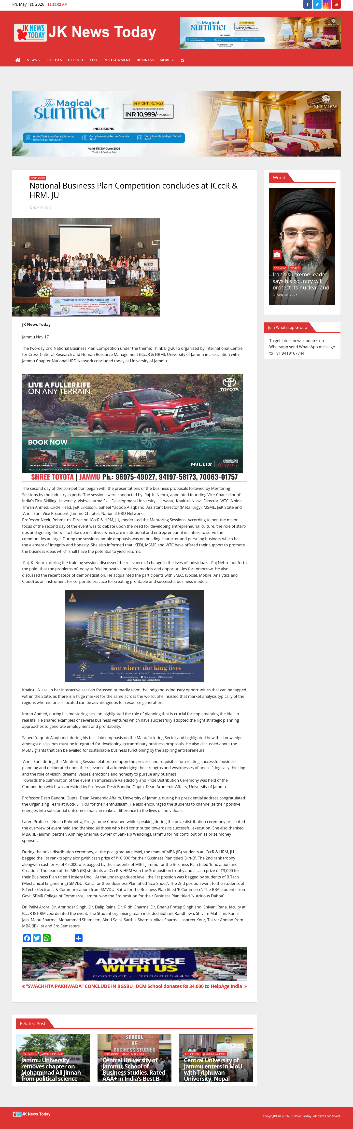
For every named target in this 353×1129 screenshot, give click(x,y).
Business (145, 60)
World (295, 268)
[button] (182, 60)
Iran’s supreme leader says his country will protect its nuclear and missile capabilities (301, 283)
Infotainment (117, 60)
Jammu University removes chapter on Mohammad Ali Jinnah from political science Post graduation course (52, 1072)
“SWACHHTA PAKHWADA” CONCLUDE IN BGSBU (77, 986)
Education (38, 178)
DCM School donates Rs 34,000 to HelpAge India (191, 986)
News (34, 60)
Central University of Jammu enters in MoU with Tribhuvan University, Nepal (213, 1069)
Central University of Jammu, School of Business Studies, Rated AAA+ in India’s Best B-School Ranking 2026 (133, 1072)
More (167, 60)
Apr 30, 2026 (287, 295)
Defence (76, 60)
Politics (54, 60)
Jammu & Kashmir (52, 1054)
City (93, 60)
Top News (280, 268)
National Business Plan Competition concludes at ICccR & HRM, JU (133, 190)
